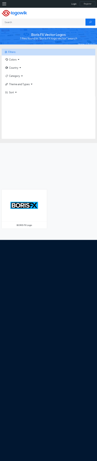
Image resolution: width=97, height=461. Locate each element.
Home (81, 44)
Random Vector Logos (25, 453)
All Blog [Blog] (18, 335)
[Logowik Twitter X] (20, 285)
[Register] (87, 4)
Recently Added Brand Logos (29, 433)
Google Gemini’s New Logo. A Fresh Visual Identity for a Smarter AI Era (47, 307)
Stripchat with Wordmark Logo (29, 391)
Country (11, 67)
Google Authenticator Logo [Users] (28, 357)
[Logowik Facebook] (14, 285)
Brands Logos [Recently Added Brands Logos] (21, 409)
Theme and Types (17, 84)
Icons (17, 419)
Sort (9, 92)
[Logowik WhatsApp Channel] (49, 285)
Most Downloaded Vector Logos (30, 438)
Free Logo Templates (25, 414)
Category (12, 75)
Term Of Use (21, 278)
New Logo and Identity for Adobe (31, 320)
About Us (19, 264)
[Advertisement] (48, 117)
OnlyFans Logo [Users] (22, 362)
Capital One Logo (23, 377)
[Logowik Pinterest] (32, 285)
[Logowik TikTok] (43, 285)
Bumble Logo (21, 381)
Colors (11, 59)
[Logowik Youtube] (37, 285)
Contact (19, 269)
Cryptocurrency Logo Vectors (29, 443)
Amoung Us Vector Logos (27, 352)
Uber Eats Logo (22, 372)
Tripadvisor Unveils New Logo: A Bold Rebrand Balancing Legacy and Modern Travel (47, 313)
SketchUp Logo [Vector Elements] (22, 367)
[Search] (44, 22)
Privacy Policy (21, 274)
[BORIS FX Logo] (24, 209)
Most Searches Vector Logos (28, 448)
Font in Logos (21, 428)
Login (73, 4)
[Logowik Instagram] (26, 285)
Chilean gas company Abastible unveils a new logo (38, 325)
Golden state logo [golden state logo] (23, 386)
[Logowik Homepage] (14, 12)
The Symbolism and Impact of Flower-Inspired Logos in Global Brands (48, 330)
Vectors (18, 423)
